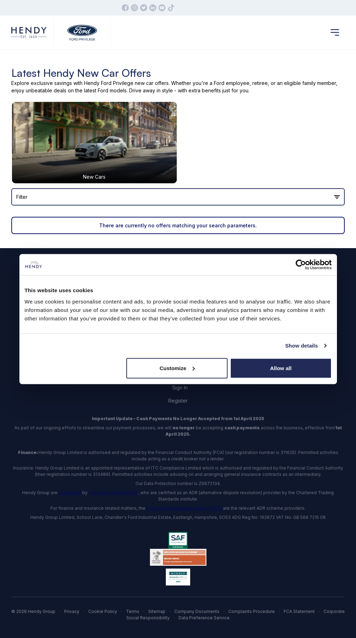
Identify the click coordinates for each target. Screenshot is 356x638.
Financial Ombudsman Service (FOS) (184, 508)
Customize (177, 368)
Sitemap (156, 611)
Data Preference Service (204, 617)
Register (178, 401)
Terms (132, 611)
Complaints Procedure (251, 611)
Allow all (281, 368)
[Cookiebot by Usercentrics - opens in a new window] (301, 264)
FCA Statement (299, 611)
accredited (70, 492)
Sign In (180, 388)
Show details (301, 346)
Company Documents (196, 611)
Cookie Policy (102, 611)
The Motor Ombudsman (113, 492)
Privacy (71, 611)
